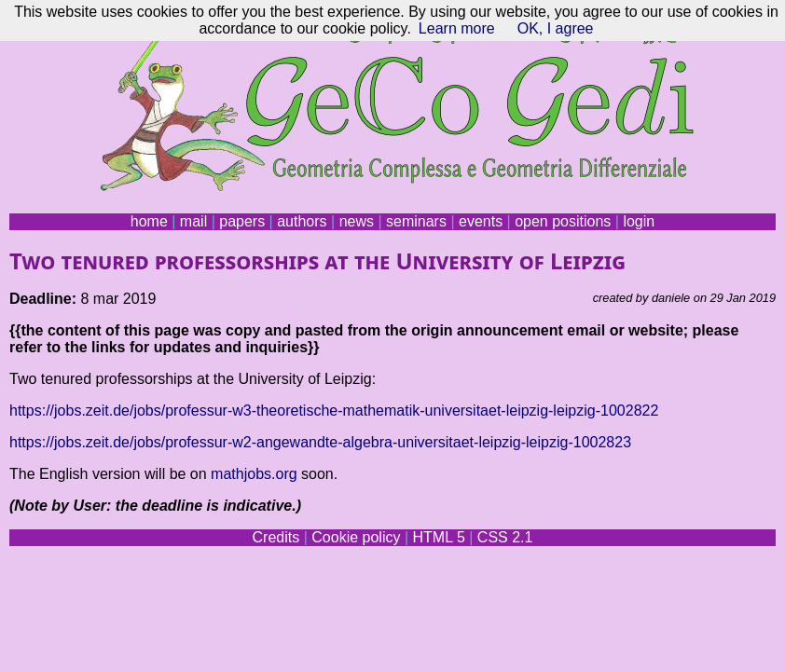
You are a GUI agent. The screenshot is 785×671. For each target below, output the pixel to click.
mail (193, 221)
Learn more (457, 28)
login (638, 221)
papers (242, 221)
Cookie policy (355, 537)
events (481, 221)
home (149, 221)
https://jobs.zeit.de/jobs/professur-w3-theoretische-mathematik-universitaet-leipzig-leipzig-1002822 (333, 410)
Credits (276, 537)
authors (301, 221)
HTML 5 (438, 537)
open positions (563, 221)
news (356, 221)
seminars (416, 221)
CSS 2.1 (505, 537)
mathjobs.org (254, 474)
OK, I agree (555, 28)
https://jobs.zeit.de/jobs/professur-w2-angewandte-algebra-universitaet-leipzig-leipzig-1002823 (320, 442)
